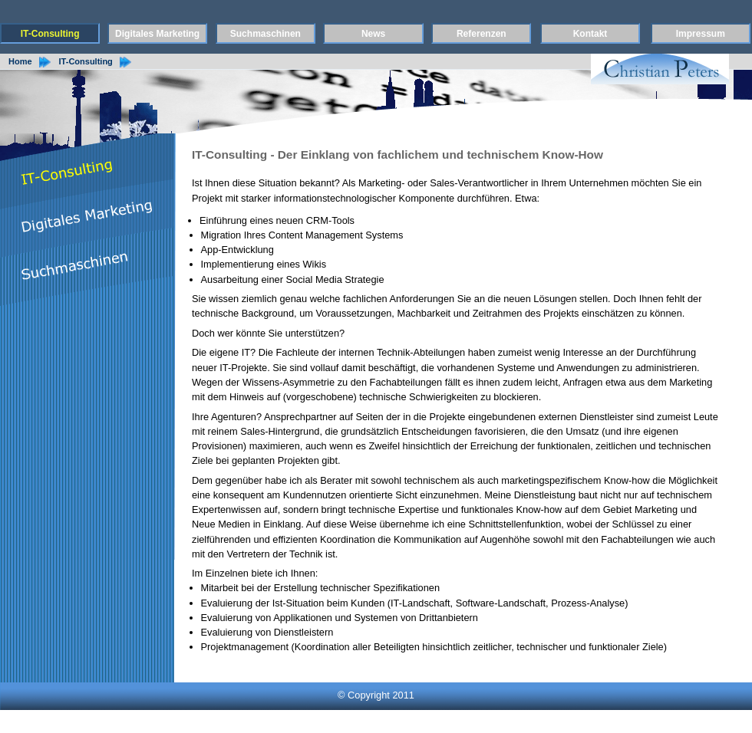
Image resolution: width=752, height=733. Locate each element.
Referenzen (481, 33)
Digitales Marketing (157, 33)
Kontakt (590, 33)
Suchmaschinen (265, 33)
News (373, 33)
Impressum (700, 33)
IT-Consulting (50, 33)
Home (20, 61)
